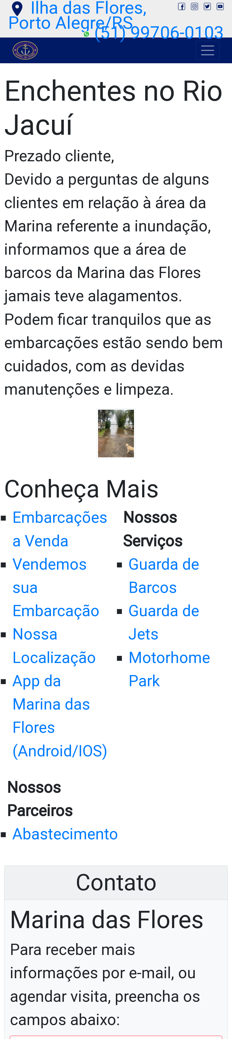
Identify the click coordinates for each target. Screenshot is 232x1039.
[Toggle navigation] (207, 50)
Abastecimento (65, 834)
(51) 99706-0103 (153, 32)
